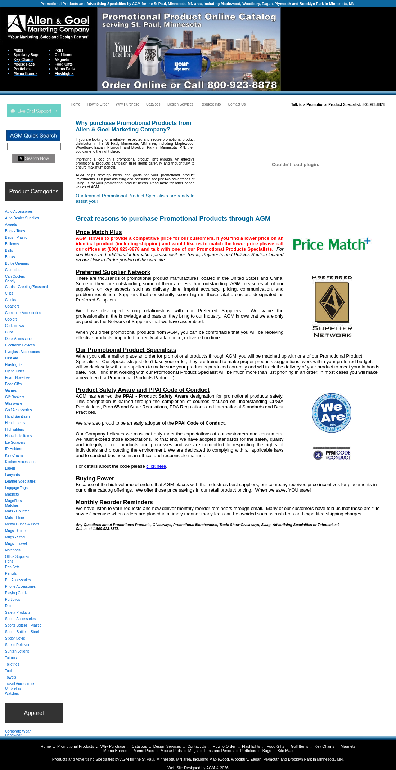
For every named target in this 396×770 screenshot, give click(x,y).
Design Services (167, 746)
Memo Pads (144, 750)
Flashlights (251, 746)
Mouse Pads (171, 750)
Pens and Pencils (219, 750)
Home (46, 746)
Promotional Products (75, 746)
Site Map (285, 750)
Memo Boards (115, 750)
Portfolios (248, 750)
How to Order (224, 746)
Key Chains (324, 746)
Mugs (193, 750)
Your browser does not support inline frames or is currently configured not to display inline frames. (338, 48)
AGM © (212, 768)
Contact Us (196, 746)
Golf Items (300, 746)
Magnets (348, 746)
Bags (266, 750)
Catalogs (139, 746)
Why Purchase (112, 746)
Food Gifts (275, 746)
